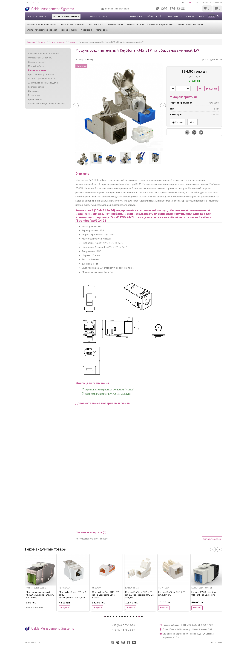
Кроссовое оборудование (160, 24)
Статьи (201, 16)
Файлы (149, 16)
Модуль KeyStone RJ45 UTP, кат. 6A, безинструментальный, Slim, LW (139, 595)
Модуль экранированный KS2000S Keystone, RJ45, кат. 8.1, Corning (40, 595)
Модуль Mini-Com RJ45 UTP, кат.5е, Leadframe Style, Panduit (105, 595)
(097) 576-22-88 (173, 8)
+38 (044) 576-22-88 (123, 625)
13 (139, 616)
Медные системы (135, 24)
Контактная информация (117, 8)
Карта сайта (216, 642)
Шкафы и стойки (96, 24)
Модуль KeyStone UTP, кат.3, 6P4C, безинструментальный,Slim (72, 595)
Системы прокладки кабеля (190, 24)
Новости (190, 16)
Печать (177, 122)
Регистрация (216, 2)
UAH (190, 2)
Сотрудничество (174, 16)
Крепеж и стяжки (69, 29)
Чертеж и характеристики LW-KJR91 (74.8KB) (109, 389)
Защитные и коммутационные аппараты (47, 103)
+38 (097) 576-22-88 (123, 629)
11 (133, 616)
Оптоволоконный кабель (73, 24)
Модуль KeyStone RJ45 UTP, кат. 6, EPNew (171, 593)
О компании (136, 16)
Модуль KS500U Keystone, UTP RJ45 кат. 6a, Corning (204, 593)
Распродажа (102, 29)
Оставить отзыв (212, 538)
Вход (205, 2)
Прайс (159, 16)
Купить (212, 88)
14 (142, 616)
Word (192, 122)
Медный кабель (115, 24)
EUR (182, 2)
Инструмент (86, 29)
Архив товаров (35, 99)
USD (197, 2)
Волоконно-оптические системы (42, 24)
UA (27, 2)
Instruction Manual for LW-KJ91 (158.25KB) (107, 393)
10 (130, 616)
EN (38, 2)
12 (136, 616)
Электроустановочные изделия (42, 29)
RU (33, 2)
